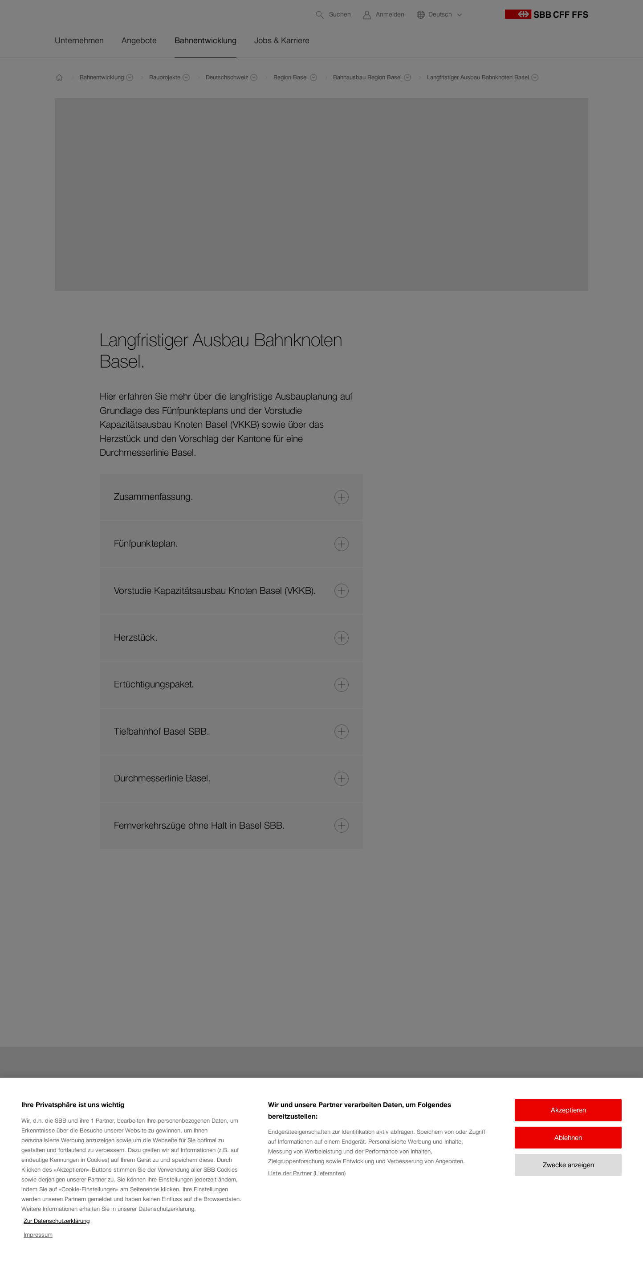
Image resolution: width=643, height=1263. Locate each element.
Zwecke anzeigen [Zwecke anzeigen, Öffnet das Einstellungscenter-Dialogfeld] (568, 1165)
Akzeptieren (568, 1110)
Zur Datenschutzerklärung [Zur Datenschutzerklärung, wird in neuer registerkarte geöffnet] (57, 1221)
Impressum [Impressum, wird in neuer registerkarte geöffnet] (38, 1234)
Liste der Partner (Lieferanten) (307, 1173)
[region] (321, 1170)
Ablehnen (568, 1137)
